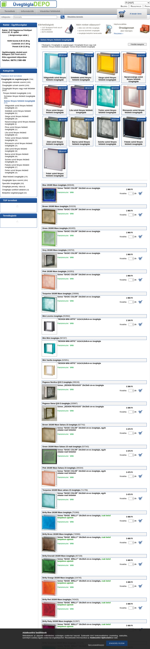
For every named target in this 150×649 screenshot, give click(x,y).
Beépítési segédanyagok (14, 193)
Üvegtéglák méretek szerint (16, 82)
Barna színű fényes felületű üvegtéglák (16, 155)
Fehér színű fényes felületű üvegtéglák (16, 171)
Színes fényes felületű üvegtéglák (19, 102)
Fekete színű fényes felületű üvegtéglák (17, 166)
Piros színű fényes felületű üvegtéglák (16, 128)
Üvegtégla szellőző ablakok (15, 190)
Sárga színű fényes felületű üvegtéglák (16, 117)
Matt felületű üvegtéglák (15, 177)
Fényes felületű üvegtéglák (17, 93)
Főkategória (46, 45)
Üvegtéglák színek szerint (15, 85)
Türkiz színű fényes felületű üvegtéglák (17, 139)
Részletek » (118, 34)
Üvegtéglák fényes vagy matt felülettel (18, 89)
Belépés (124, 6)
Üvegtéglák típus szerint (15, 180)
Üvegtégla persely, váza (13, 186)
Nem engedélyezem (96, 645)
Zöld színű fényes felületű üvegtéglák (16, 150)
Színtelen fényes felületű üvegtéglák (19, 97)
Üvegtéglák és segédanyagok (17, 79)
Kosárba (123, 193)
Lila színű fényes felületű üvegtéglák (15, 133)
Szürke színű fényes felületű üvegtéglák (17, 160)
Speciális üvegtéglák (13, 183)
